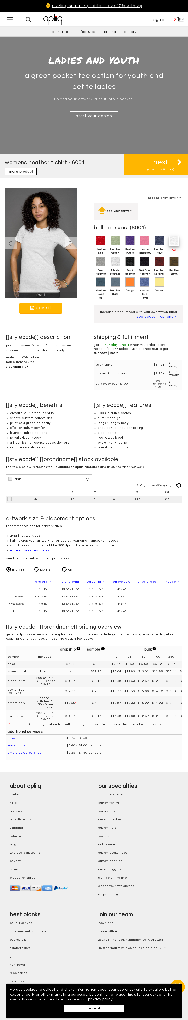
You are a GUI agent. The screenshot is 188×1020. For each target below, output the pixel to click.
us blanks (17, 981)
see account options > (156, 321)
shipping (16, 827)
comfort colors (20, 947)
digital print (70, 581)
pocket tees (62, 31)
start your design (94, 116)
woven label (17, 745)
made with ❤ (107, 931)
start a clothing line (112, 877)
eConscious (18, 939)
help (13, 802)
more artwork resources (29, 550)
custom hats (107, 827)
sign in (159, 19)
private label (147, 581)
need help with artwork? (164, 198)
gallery (130, 31)
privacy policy (114, 999)
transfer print (43, 581)
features (88, 31)
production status (22, 877)
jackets (103, 836)
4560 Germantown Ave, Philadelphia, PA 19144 (132, 947)
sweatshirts (106, 811)
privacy (15, 860)
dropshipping (108, 894)
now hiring (106, 923)
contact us (17, 794)
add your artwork (116, 210)
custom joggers (109, 869)
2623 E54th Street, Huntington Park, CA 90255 (131, 939)
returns (15, 836)
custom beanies (110, 860)
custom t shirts (108, 802)
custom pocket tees (113, 852)
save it (40, 307)
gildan (15, 956)
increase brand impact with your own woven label (139, 314)
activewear (106, 844)
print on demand (110, 794)
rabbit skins (18, 972)
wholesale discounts (25, 852)
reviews (16, 811)
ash (18, 479)
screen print (96, 581)
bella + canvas (21, 923)
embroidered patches (24, 752)
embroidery (122, 581)
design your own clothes (116, 885)
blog (13, 844)
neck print (173, 581)
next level (17, 964)
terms (14, 869)
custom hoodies (110, 819)
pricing (110, 31)
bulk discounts (20, 819)
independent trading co (28, 931)
